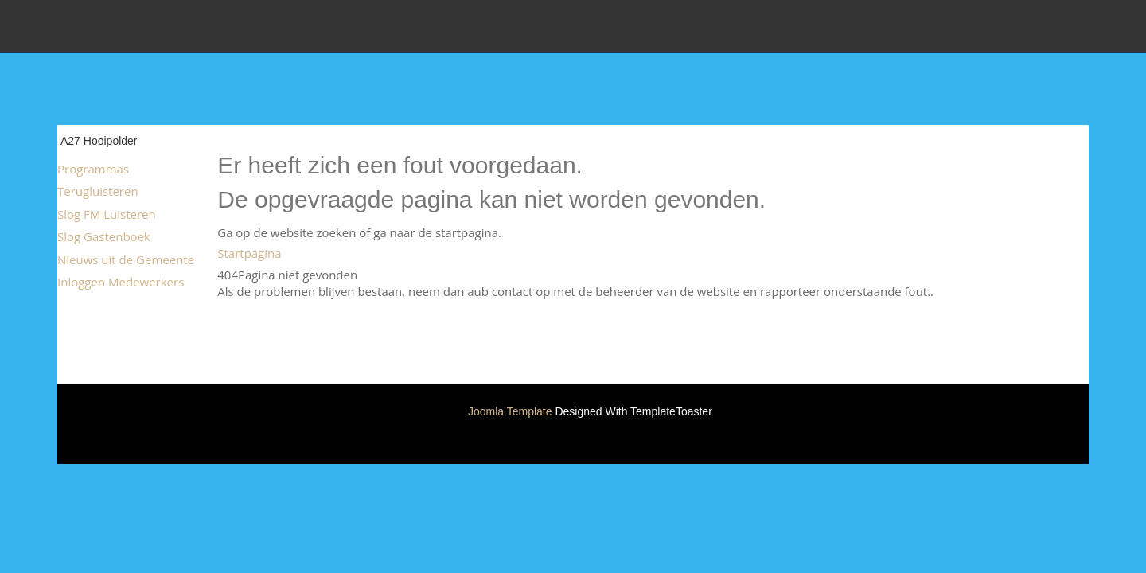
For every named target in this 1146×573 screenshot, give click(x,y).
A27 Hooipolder (99, 140)
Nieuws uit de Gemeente (125, 259)
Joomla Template (510, 411)
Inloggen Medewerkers (120, 282)
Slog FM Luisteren (106, 214)
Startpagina (249, 253)
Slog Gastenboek (103, 236)
